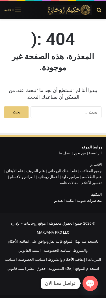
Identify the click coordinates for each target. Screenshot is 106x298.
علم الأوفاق (14, 171)
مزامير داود (70, 177)
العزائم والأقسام (22, 177)
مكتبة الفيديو (64, 200)
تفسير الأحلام (91, 183)
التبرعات (94, 259)
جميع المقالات (91, 171)
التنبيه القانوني (29, 250)
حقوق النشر (36, 268)
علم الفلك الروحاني (62, 171)
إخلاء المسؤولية (60, 268)
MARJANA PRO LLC (53, 232)
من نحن (80, 153)
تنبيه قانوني (15, 268)
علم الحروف (35, 171)
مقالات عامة (69, 183)
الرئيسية (95, 153)
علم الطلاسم (92, 177)
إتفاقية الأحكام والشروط (66, 259)
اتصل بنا (65, 153)
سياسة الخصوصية (57, 250)
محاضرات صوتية (89, 200)
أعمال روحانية (48, 177)
